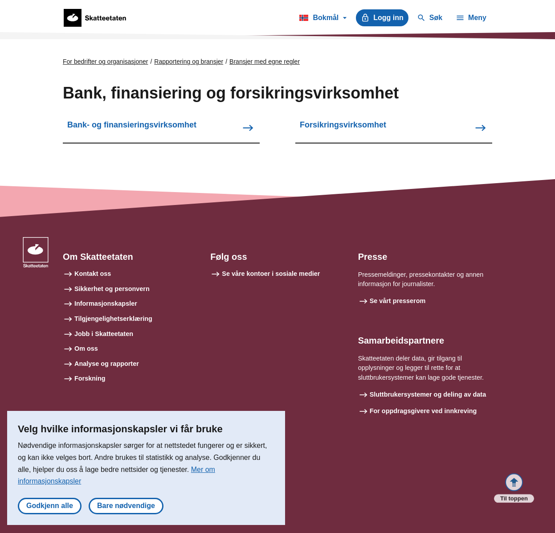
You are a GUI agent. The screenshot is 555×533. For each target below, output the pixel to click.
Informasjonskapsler (105, 303)
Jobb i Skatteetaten (103, 333)
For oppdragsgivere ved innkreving (423, 410)
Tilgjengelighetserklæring (113, 318)
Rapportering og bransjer (188, 61)
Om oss (86, 348)
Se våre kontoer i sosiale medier (271, 273)
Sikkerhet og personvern (112, 288)
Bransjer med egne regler (264, 61)
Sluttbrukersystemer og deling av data (428, 394)
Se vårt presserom (398, 300)
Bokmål (322, 19)
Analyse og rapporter (106, 363)
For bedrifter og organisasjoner (105, 61)
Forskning (90, 378)
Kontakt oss (92, 273)
